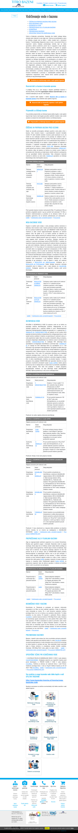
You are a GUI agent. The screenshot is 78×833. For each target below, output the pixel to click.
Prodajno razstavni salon (50, 3)
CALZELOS (58, 640)
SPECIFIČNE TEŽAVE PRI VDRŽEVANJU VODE (42, 33)
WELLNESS (25, 10)
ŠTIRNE (43, 10)
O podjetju (39, 3)
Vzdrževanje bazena (15, 31)
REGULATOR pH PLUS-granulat (35, 264)
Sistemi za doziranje (33, 771)
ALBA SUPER (53, 363)
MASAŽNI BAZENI (13, 10)
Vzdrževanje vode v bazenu (17, 40)
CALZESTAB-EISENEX (32, 660)
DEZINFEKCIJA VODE (35, 25)
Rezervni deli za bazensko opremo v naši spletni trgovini (46, 104)
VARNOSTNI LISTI (35, 534)
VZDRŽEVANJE (68, 10)
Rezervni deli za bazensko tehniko (17, 35)
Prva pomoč (56, 217)
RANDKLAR (49, 156)
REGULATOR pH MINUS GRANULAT (37, 283)
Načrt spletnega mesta (15, 805)
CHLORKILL (29, 664)
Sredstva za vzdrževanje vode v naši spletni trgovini (46, 80)
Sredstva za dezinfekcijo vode (33, 720)
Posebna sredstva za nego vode (50, 738)
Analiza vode (50, 754)
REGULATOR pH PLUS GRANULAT (37, 299)
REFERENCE (37, 10)
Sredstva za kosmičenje (33, 738)
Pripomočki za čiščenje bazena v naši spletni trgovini (46, 122)
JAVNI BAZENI (60, 10)
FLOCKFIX (29, 617)
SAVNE (20, 10)
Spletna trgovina (60, 5)
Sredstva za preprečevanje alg (50, 720)
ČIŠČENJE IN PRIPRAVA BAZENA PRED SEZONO (42, 21)
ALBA (42, 559)
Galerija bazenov (48, 5)
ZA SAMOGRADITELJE (50, 10)
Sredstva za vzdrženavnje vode (16, 45)
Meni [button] (15, 16)
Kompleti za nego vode (33, 755)
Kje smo (53, 801)
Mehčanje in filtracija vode (33, 703)
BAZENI (6, 10)
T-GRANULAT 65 (39, 397)
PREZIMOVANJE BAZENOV (36, 31)
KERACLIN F (62, 148)
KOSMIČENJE (33, 29)
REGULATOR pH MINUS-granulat (45, 262)
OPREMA (31, 10)
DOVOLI (47, 828)
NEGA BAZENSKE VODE (36, 23)
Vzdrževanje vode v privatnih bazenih (41, 217)
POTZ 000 (50, 146)
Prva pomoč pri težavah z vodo (16, 51)
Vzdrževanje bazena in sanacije (17, 23)
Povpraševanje (62, 3)
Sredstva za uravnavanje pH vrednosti (50, 704)
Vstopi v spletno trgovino (63, 805)
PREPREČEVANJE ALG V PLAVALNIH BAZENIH (42, 27)
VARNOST (75, 10)
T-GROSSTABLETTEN (41, 332)
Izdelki (28, 217)
